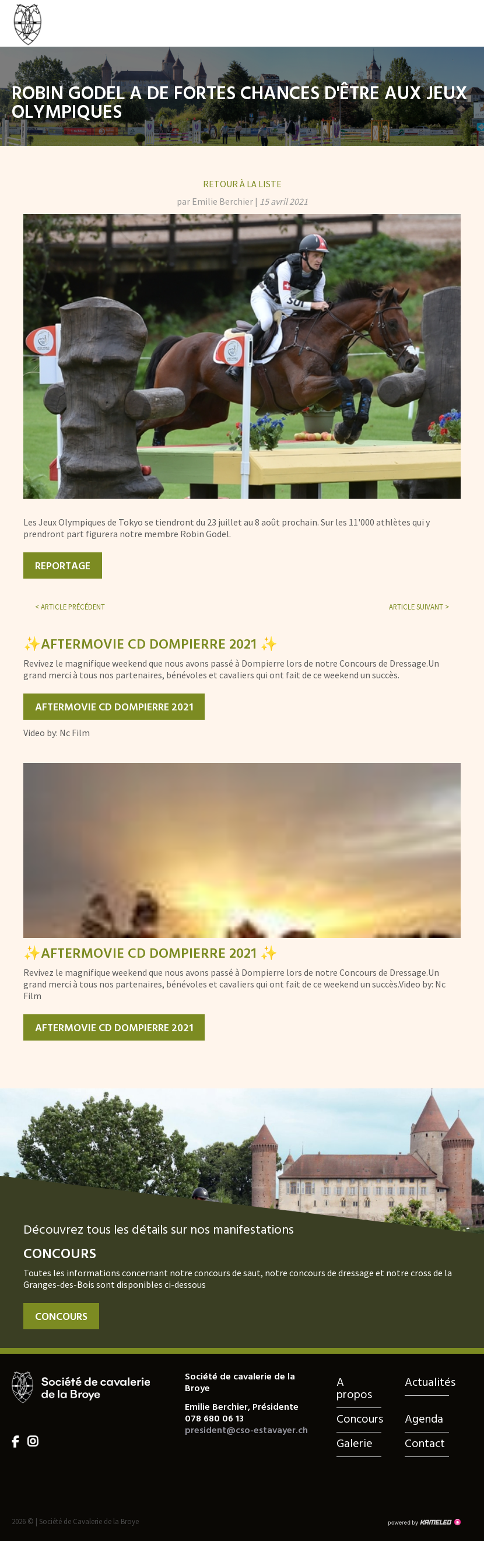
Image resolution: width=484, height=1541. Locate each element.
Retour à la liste (242, 184)
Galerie (354, 1444)
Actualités (427, 1383)
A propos (354, 1389)
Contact (425, 1444)
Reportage (62, 566)
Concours (61, 1317)
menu (463, 23)
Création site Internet (424, 1522)
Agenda (424, 1419)
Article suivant (419, 606)
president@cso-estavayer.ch (246, 1430)
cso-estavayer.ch (52, 23)
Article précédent (70, 606)
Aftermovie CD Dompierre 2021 (114, 707)
